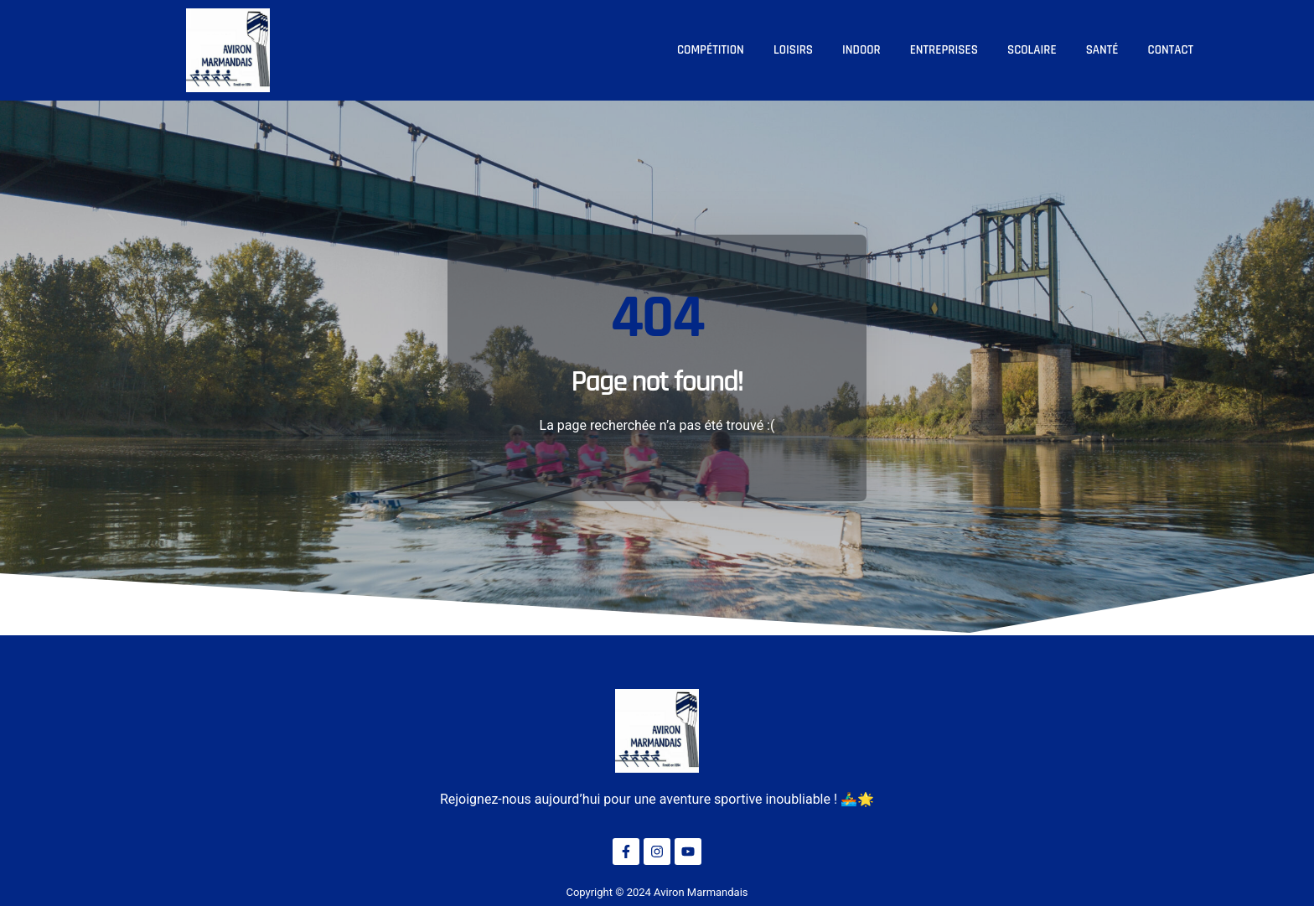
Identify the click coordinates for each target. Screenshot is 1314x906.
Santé (1102, 50)
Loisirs (793, 50)
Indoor (861, 50)
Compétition (710, 50)
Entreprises (944, 50)
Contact (1170, 50)
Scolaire (1032, 50)
